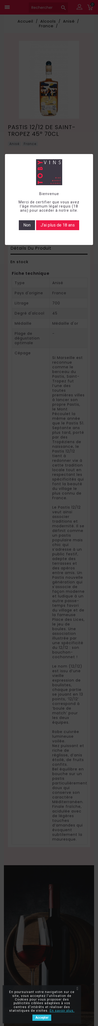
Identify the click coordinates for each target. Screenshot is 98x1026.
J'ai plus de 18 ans (58, 225)
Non (27, 225)
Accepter (41, 1018)
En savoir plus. (62, 1010)
